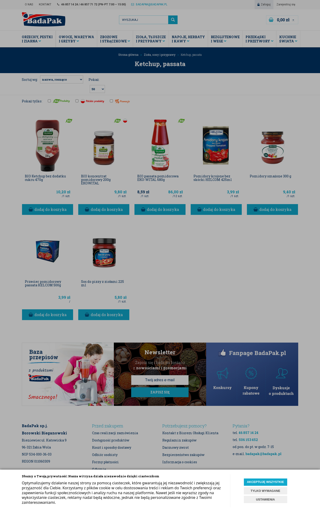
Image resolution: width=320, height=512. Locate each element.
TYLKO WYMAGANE (265, 491)
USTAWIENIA (265, 499)
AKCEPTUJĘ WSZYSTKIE (265, 482)
